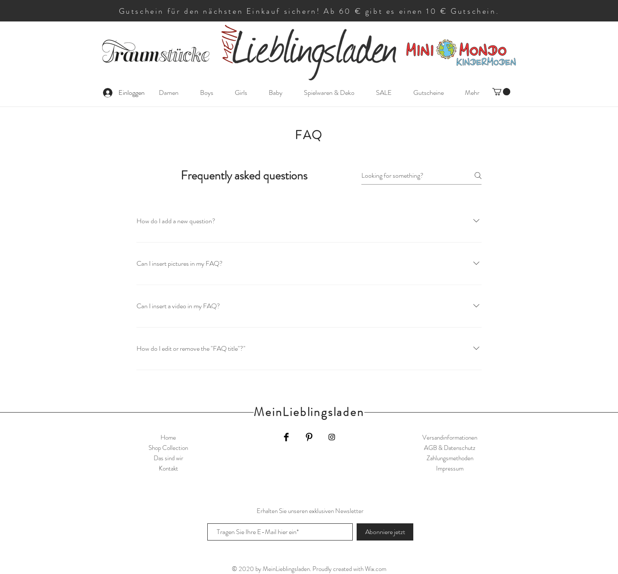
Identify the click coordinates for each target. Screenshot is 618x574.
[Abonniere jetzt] (385, 532)
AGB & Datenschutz (450, 448)
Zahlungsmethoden (450, 458)
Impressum (450, 468)
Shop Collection (168, 448)
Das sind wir (168, 458)
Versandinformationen (449, 437)
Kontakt (168, 468)
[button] (501, 91)
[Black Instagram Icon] (331, 437)
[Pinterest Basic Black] (309, 437)
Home (168, 437)
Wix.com (375, 569)
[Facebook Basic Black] (286, 437)
